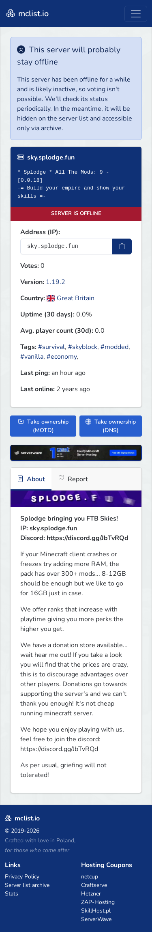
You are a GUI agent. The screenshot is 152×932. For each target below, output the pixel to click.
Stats (11, 894)
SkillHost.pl (96, 911)
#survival (51, 346)
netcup (89, 876)
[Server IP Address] (66, 246)
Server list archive (27, 885)
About (31, 479)
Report (73, 479)
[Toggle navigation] (135, 14)
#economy (62, 356)
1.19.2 (55, 282)
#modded (114, 346)
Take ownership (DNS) (111, 426)
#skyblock (82, 346)
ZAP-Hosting (98, 902)
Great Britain (70, 298)
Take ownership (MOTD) (43, 426)
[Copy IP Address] (122, 246)
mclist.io (27, 13)
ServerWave (96, 919)
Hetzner (91, 894)
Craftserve (94, 885)
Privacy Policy (22, 876)
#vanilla (31, 356)
